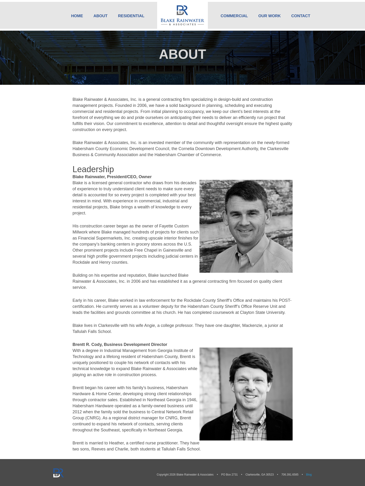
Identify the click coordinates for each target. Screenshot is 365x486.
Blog (309, 474)
